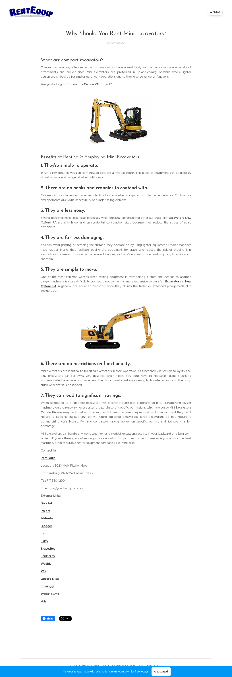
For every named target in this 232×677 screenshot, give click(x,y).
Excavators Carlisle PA (83, 84)
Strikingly (47, 586)
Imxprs (45, 511)
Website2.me (50, 594)
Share (48, 618)
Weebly (46, 563)
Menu (215, 11)
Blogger (46, 526)
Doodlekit (48, 503)
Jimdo (45, 533)
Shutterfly (48, 556)
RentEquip (48, 458)
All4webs (47, 518)
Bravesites (48, 548)
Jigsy (44, 541)
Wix (43, 571)
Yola (44, 601)
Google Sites (50, 578)
